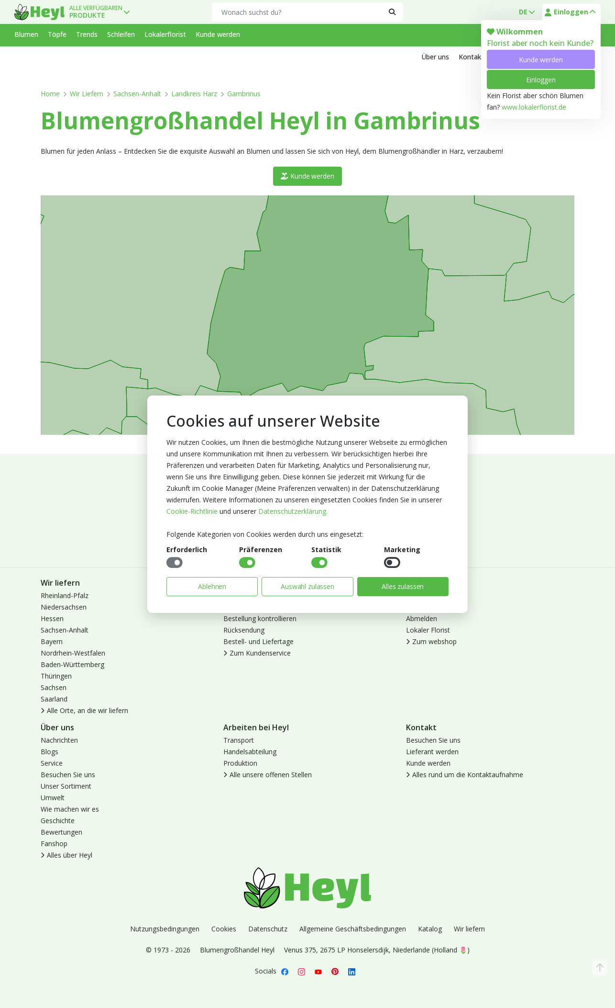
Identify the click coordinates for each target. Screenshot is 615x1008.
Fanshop (54, 843)
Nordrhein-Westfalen (73, 652)
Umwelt (53, 797)
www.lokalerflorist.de (534, 107)
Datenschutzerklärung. (293, 511)
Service (52, 763)
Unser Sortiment (66, 786)
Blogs (49, 751)
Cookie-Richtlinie (192, 511)
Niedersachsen (64, 607)
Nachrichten (59, 740)
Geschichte (58, 820)
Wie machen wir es (70, 809)
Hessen (52, 618)
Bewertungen (61, 832)
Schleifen (121, 34)
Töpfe (57, 34)
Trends (87, 34)
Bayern (52, 641)
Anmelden (421, 595)
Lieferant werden (432, 751)
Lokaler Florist (428, 629)
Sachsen (53, 687)
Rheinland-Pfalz (64, 595)
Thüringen (56, 675)
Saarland (54, 698)
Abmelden (421, 618)
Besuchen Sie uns (68, 774)
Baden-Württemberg (72, 664)
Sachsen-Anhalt (137, 93)
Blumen (26, 34)
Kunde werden (540, 59)
